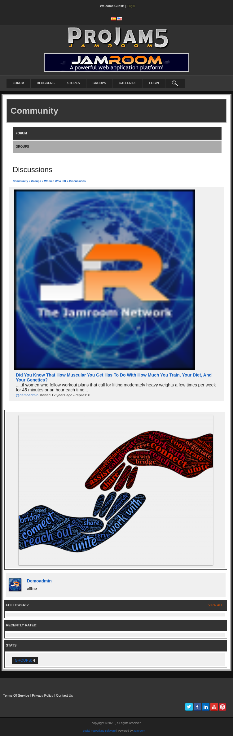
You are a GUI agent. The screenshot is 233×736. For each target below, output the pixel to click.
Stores (73, 83)
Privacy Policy (42, 695)
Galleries (127, 83)
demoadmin (39, 580)
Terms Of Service (16, 695)
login (154, 83)
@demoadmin (27, 395)
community (20, 181)
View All (216, 605)
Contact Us (64, 695)
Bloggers (46, 83)
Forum (18, 83)
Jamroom (139, 730)
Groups (99, 83)
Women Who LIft (55, 181)
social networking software (99, 730)
